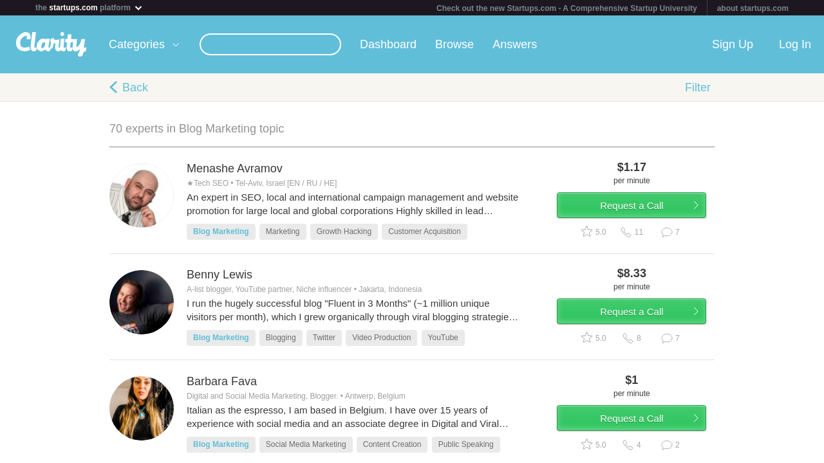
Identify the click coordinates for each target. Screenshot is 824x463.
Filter (698, 87)
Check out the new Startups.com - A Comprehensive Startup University (566, 8)
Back (135, 87)
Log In (795, 44)
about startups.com (753, 8)
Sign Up (732, 44)
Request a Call (638, 208)
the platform (89, 7)
